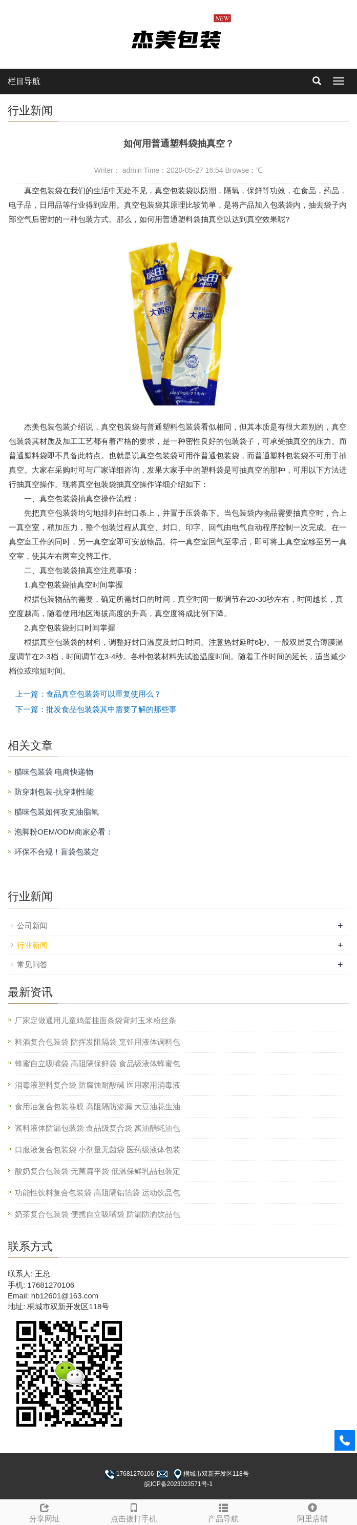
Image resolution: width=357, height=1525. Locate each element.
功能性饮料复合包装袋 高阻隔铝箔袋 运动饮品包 (97, 1192)
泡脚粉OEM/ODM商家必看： (63, 831)
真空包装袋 (58, 498)
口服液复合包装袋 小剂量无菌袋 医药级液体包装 (97, 1149)
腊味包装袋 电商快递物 (53, 771)
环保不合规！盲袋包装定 (56, 851)
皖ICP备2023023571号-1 (178, 1484)
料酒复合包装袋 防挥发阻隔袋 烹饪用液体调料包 (97, 1042)
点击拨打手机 (133, 1511)
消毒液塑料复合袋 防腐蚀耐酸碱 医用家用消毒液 (97, 1085)
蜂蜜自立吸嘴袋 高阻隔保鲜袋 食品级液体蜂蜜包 (97, 1063)
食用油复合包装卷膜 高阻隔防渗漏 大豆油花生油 (97, 1106)
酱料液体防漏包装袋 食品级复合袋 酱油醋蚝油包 (97, 1128)
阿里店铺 (312, 1511)
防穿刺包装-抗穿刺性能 (54, 791)
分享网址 (44, 1511)
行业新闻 (32, 945)
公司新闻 (32, 925)
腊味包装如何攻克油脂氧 (56, 811)
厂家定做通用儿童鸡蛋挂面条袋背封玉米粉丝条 (95, 1020)
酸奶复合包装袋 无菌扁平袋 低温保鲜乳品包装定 (97, 1171)
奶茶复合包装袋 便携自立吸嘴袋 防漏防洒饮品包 (97, 1214)
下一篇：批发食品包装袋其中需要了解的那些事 (96, 709)
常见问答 (32, 964)
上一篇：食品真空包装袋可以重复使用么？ (88, 693)
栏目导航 (24, 81)
